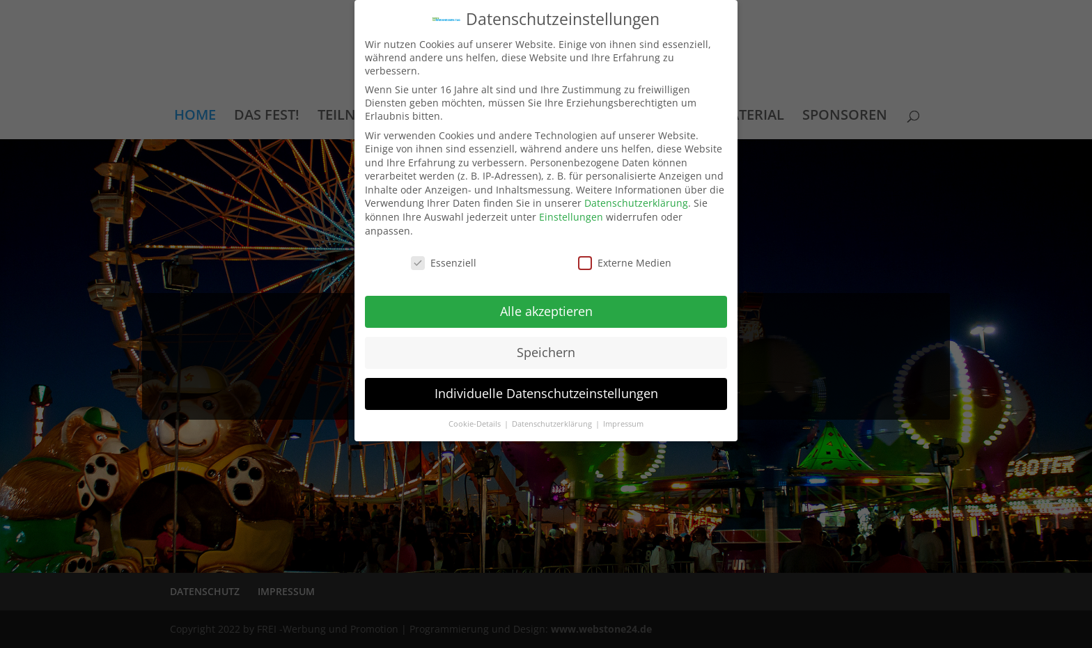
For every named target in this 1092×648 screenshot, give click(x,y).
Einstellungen (571, 216)
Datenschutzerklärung (636, 203)
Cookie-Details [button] (475, 424)
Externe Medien (624, 262)
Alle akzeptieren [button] (546, 311)
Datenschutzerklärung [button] (553, 424)
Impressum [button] (623, 424)
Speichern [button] (546, 352)
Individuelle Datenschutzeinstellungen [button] (546, 393)
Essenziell (443, 262)
